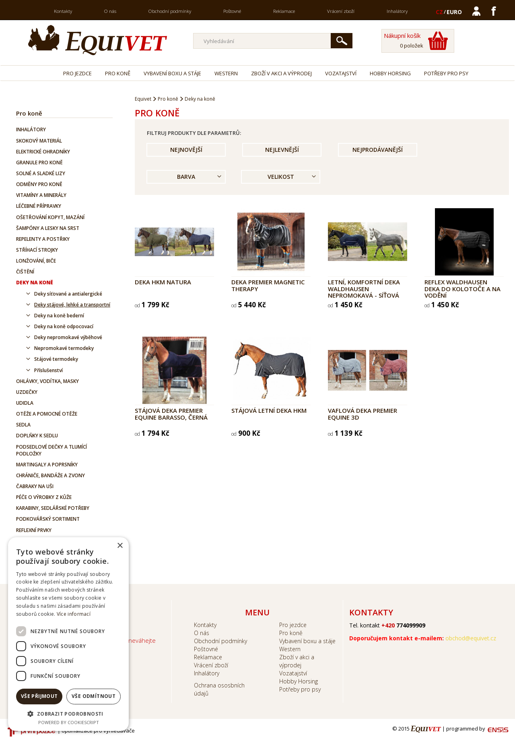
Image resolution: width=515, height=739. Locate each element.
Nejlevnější (282, 149)
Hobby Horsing (390, 73)
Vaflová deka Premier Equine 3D (362, 413)
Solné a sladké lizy (40, 173)
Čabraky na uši (35, 486)
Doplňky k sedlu (37, 435)
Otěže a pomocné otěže (46, 413)
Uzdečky (26, 392)
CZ (439, 12)
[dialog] (68, 634)
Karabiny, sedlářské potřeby (52, 508)
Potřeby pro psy (446, 73)
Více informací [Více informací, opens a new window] (74, 614)
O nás (110, 11)
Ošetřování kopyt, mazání (50, 217)
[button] (68, 713)
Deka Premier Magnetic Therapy (268, 285)
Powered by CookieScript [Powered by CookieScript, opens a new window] (68, 722)
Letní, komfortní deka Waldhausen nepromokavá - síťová (364, 288)
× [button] (120, 546)
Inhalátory (397, 11)
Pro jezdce (77, 73)
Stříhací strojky (37, 249)
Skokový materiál (39, 140)
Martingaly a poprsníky (47, 464)
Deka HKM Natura (163, 282)
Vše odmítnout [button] (93, 696)
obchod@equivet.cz (470, 638)
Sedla (23, 424)
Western (226, 73)
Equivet (143, 98)
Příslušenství (48, 370)
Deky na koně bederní (59, 315)
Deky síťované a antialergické (68, 293)
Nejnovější (186, 149)
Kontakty (63, 11)
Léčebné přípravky (38, 206)
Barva (186, 176)
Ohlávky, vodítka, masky (47, 381)
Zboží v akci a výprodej (281, 73)
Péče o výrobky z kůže (44, 497)
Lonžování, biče (36, 260)
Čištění (25, 271)
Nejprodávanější (377, 149)
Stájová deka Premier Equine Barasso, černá (171, 413)
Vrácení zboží (340, 11)
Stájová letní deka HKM (269, 410)
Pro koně (117, 73)
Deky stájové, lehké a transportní (72, 304)
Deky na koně (34, 282)
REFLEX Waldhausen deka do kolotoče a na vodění (462, 288)
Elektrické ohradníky (43, 151)
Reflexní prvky (34, 530)
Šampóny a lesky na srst (47, 228)
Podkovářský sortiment (48, 518)
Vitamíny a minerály (41, 195)
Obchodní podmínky (169, 11)
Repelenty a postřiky (43, 239)
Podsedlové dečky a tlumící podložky (51, 450)
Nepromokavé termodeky (64, 348)
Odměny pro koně (39, 184)
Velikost (281, 176)
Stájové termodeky (56, 359)
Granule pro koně (39, 162)
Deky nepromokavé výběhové (68, 337)
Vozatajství (340, 73)
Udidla (24, 403)
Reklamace (284, 11)
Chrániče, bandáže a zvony (50, 475)
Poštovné (232, 11)
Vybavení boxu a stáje (172, 73)
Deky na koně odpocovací (63, 326)
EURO (454, 12)
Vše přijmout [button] (39, 696)
